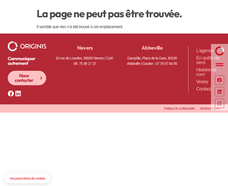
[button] (27, 178)
